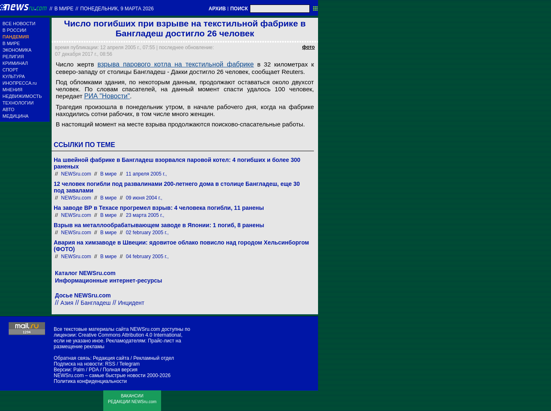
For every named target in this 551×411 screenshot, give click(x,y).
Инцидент (131, 302)
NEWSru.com (76, 174)
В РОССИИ (14, 30)
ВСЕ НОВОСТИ (19, 23)
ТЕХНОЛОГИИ (17, 102)
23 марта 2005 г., (145, 215)
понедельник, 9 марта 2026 (117, 9)
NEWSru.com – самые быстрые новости (99, 375)
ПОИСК (239, 9)
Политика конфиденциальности (90, 381)
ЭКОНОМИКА (16, 50)
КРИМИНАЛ (15, 63)
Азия (66, 302)
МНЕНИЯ (12, 89)
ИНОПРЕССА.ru (19, 83)
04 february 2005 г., (147, 256)
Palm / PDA (85, 370)
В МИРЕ (11, 43)
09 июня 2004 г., (144, 198)
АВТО (8, 109)
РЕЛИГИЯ (13, 56)
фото (308, 47)
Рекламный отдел (153, 358)
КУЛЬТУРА (13, 76)
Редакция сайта (111, 358)
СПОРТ (10, 69)
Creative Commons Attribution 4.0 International (129, 335)
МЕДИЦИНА (15, 116)
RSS (110, 364)
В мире (64, 9)
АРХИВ (217, 9)
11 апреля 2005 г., (146, 174)
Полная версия (120, 370)
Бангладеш (96, 302)
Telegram (129, 364)
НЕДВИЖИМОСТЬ (22, 96)
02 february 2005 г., (147, 232)
